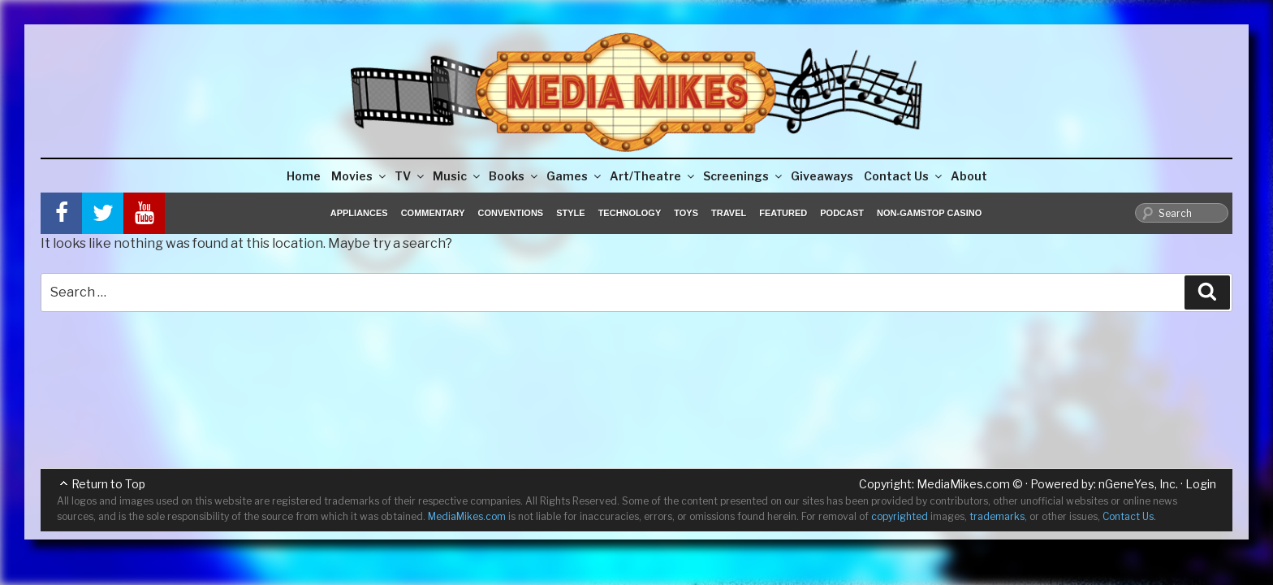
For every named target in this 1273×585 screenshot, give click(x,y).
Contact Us (904, 176)
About (969, 176)
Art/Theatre (653, 176)
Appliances (359, 213)
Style (570, 213)
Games (574, 176)
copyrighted (899, 516)
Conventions (510, 213)
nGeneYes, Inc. (1138, 484)
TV (410, 176)
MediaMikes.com (963, 484)
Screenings (743, 176)
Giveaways (822, 176)
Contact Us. (1129, 516)
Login (1200, 484)
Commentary (433, 213)
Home (304, 176)
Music (457, 176)
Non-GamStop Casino (929, 213)
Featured (783, 213)
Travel (728, 213)
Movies (359, 176)
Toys (686, 213)
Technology (630, 213)
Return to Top (108, 484)
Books (514, 176)
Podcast (842, 213)
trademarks (997, 516)
